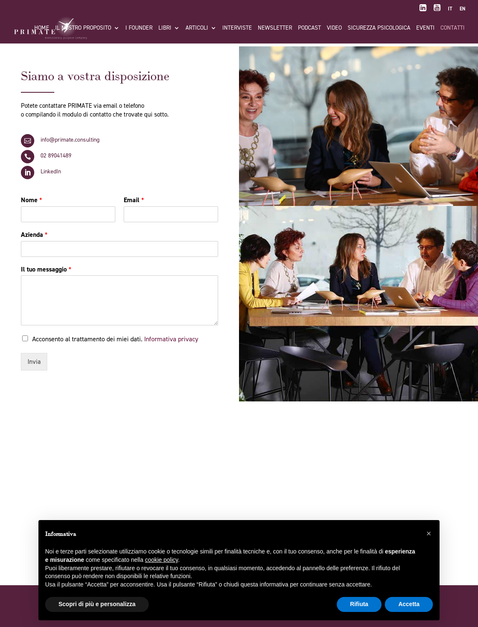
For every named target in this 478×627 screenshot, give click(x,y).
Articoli (197, 28)
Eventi (425, 28)
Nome (31, 200)
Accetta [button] (409, 604)
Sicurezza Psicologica (379, 28)
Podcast (309, 28)
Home (41, 28)
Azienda (34, 235)
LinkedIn (51, 171)
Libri (164, 28)
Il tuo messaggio (46, 269)
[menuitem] (450, 10)
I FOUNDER (139, 28)
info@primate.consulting (70, 140)
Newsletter (275, 28)
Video (334, 28)
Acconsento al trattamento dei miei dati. (115, 339)
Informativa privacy (171, 339)
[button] (428, 533)
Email (134, 200)
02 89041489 (56, 156)
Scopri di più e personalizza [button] (96, 604)
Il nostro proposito (83, 28)
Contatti (452, 28)
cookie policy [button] (161, 559)
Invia (34, 362)
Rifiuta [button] (359, 604)
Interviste (237, 28)
